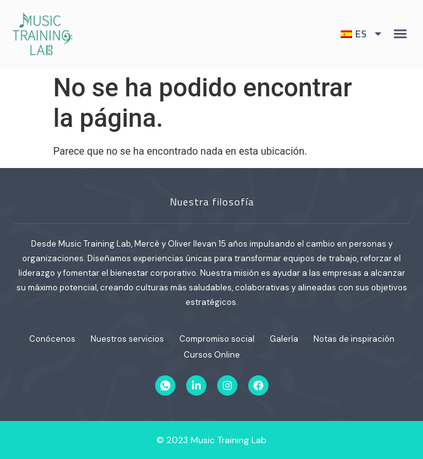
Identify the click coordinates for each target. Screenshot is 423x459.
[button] (399, 33)
